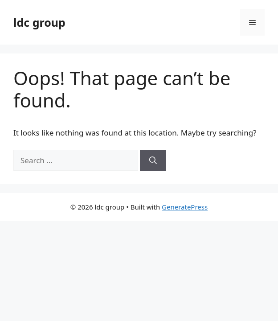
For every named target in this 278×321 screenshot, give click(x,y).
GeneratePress (185, 206)
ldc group (39, 22)
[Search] (153, 160)
